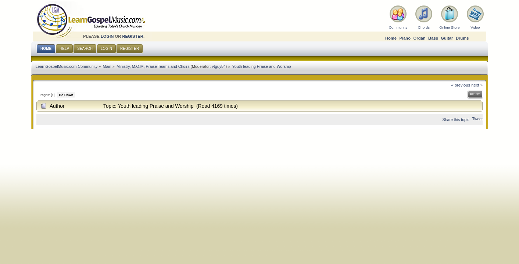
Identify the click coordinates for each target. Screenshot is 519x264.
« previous (460, 85)
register (132, 36)
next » (477, 85)
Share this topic (456, 119)
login (107, 36)
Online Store (449, 27)
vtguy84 (218, 66)
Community (398, 27)
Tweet (477, 119)
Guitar (447, 38)
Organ (420, 38)
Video (475, 27)
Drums (462, 38)
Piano (405, 38)
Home (391, 38)
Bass (433, 38)
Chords (424, 27)
